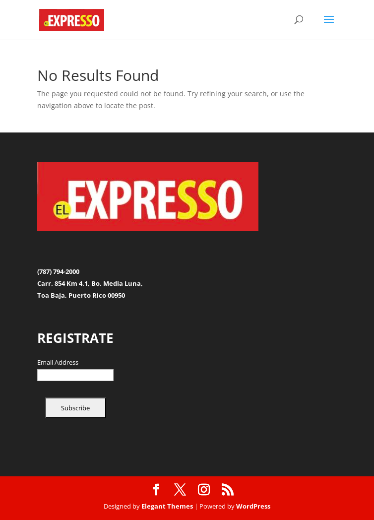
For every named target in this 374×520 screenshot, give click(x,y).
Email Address (57, 363)
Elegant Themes (167, 506)
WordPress (253, 506)
